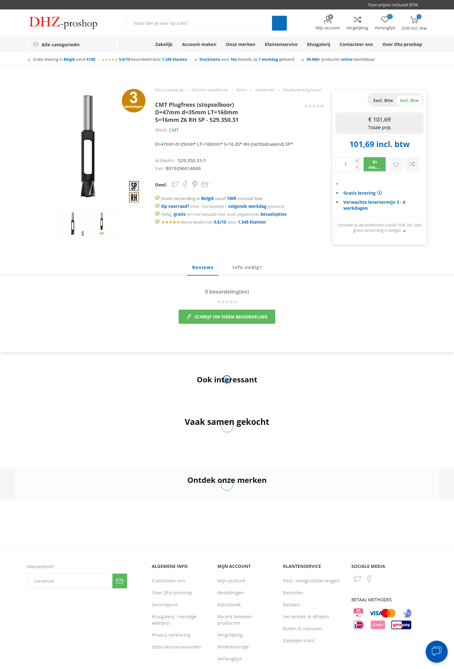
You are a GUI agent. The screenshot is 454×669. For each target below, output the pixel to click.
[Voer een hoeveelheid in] (345, 164)
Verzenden (119, 581)
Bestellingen (230, 592)
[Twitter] (357, 579)
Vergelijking (357, 28)
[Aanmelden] (69, 581)
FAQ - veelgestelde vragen (311, 580)
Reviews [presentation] (202, 267)
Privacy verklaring (171, 635)
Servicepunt (165, 604)
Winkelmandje (233, 646)
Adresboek (229, 604)
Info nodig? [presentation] (247, 267)
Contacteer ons (168, 580)
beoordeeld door (153, 59)
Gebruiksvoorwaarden (176, 646)
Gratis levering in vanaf (64, 59)
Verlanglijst (229, 658)
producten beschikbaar (341, 59)
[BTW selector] (395, 4)
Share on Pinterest (195, 184)
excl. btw (383, 100)
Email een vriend (204, 184)
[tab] (202, 267)
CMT (174, 130)
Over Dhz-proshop (172, 592)
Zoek (279, 23)
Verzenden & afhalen (306, 616)
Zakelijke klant (298, 640)
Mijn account (327, 28)
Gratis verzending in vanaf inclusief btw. (212, 198)
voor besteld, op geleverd (247, 59)
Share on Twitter (175, 184)
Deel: (161, 184)
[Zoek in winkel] (199, 23)
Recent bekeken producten (234, 619)
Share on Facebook (185, 184)
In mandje (376, 164)
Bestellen (293, 592)
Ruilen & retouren (302, 628)
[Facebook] (369, 579)
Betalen (291, 604)
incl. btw (409, 100)
